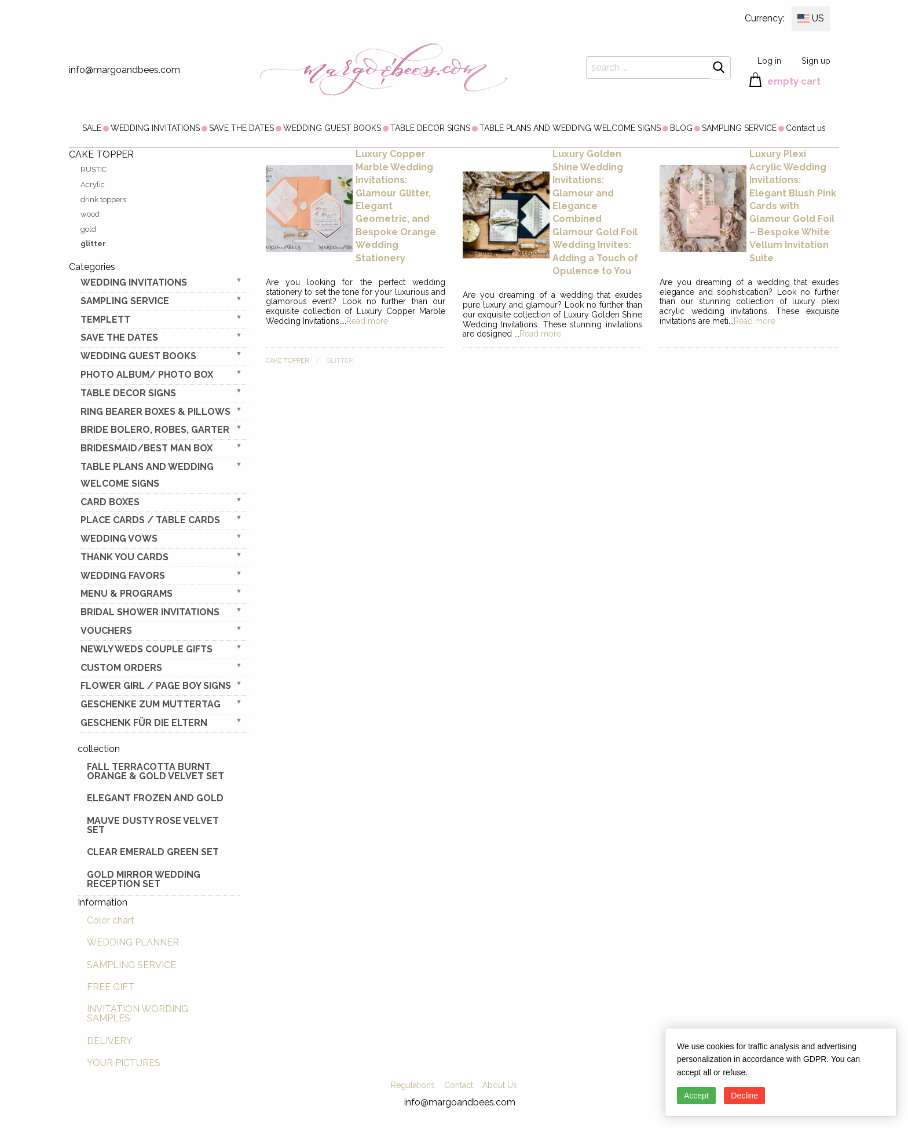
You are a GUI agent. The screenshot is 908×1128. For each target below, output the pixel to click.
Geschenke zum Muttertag (150, 704)
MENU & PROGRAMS (126, 593)
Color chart (110, 920)
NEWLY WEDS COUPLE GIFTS (146, 649)
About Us (499, 1085)
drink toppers (103, 199)
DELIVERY (110, 1040)
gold (88, 229)
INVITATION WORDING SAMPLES (137, 1013)
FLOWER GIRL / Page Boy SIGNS (155, 685)
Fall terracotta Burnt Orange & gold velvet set (155, 771)
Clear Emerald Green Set (153, 851)
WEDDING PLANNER (133, 942)
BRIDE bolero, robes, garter (154, 429)
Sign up (815, 60)
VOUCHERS (106, 630)
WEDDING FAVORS (122, 575)
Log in (769, 60)
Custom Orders (121, 667)
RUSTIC (93, 169)
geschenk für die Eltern (143, 722)
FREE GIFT (110, 986)
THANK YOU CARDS (124, 557)
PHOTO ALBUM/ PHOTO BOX (146, 374)
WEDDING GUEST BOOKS (332, 128)
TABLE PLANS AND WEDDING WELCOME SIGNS (570, 128)
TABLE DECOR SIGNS (430, 128)
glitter (93, 243)
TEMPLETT (105, 319)
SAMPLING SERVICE (739, 128)
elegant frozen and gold (155, 798)
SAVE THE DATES (241, 128)
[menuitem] (92, 128)
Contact (458, 1085)
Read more (367, 321)
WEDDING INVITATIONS (155, 128)
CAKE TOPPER (287, 360)
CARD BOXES (110, 502)
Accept (696, 1095)
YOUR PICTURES (123, 1062)
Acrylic (92, 184)
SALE (91, 128)
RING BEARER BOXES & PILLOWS (155, 411)
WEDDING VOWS (119, 538)
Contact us (806, 128)
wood (90, 214)
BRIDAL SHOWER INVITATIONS (149, 612)
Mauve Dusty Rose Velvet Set (153, 825)
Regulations (413, 1085)
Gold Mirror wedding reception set (143, 879)
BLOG (681, 128)
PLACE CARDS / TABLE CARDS (150, 519)
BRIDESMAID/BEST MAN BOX (146, 448)
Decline (744, 1095)
